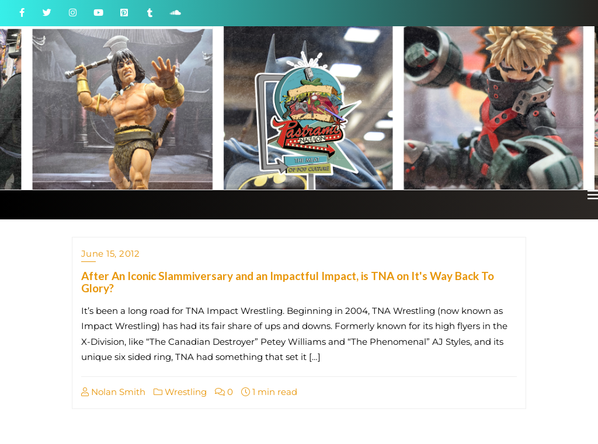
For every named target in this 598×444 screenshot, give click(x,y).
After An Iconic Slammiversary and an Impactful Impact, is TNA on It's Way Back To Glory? (287, 282)
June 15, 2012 (110, 253)
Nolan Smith (113, 391)
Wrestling (180, 391)
